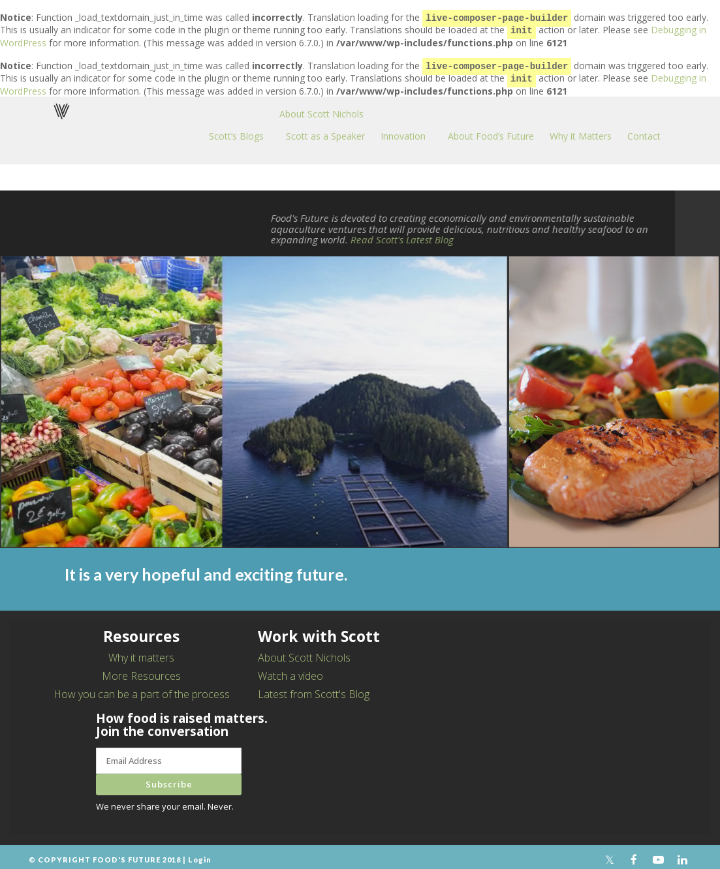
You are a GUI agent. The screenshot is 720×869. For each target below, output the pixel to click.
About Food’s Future (491, 131)
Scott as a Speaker (325, 131)
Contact (644, 131)
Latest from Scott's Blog (313, 689)
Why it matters (141, 652)
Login (199, 854)
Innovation (403, 131)
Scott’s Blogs (236, 131)
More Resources (141, 670)
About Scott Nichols (321, 108)
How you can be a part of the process (142, 689)
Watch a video (290, 670)
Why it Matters (581, 131)
